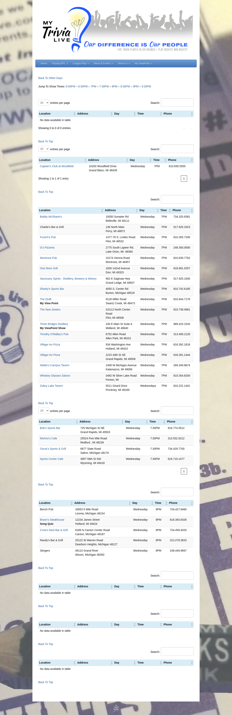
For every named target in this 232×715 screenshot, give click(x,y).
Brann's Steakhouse (52, 519)
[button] (74, 113)
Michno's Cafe (48, 438)
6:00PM (70, 86)
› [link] (190, 128)
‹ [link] (184, 128)
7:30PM (104, 86)
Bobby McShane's (51, 216)
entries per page (60, 102)
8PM (114, 86)
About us (124, 63)
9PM (136, 86)
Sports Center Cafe (51, 458)
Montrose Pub (48, 257)
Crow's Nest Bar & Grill (54, 530)
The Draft (45, 299)
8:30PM (125, 86)
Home (44, 63)
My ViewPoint (143, 63)
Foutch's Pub (48, 237)
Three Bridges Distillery (54, 324)
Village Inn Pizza (50, 344)
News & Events (103, 63)
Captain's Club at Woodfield (56, 166)
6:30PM (82, 86)
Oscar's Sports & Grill (53, 448)
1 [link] (184, 178)
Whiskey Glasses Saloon (55, 375)
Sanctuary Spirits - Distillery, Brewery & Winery (68, 278)
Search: (155, 102)
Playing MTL (60, 63)
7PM (93, 86)
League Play (81, 63)
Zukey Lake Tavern (51, 385)
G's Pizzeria (47, 247)
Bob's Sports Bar (50, 428)
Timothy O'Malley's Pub (54, 334)
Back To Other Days (50, 78)
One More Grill (49, 268)
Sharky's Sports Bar (52, 288)
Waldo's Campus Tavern (54, 365)
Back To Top (45, 141)
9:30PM (146, 86)
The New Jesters (50, 309)
